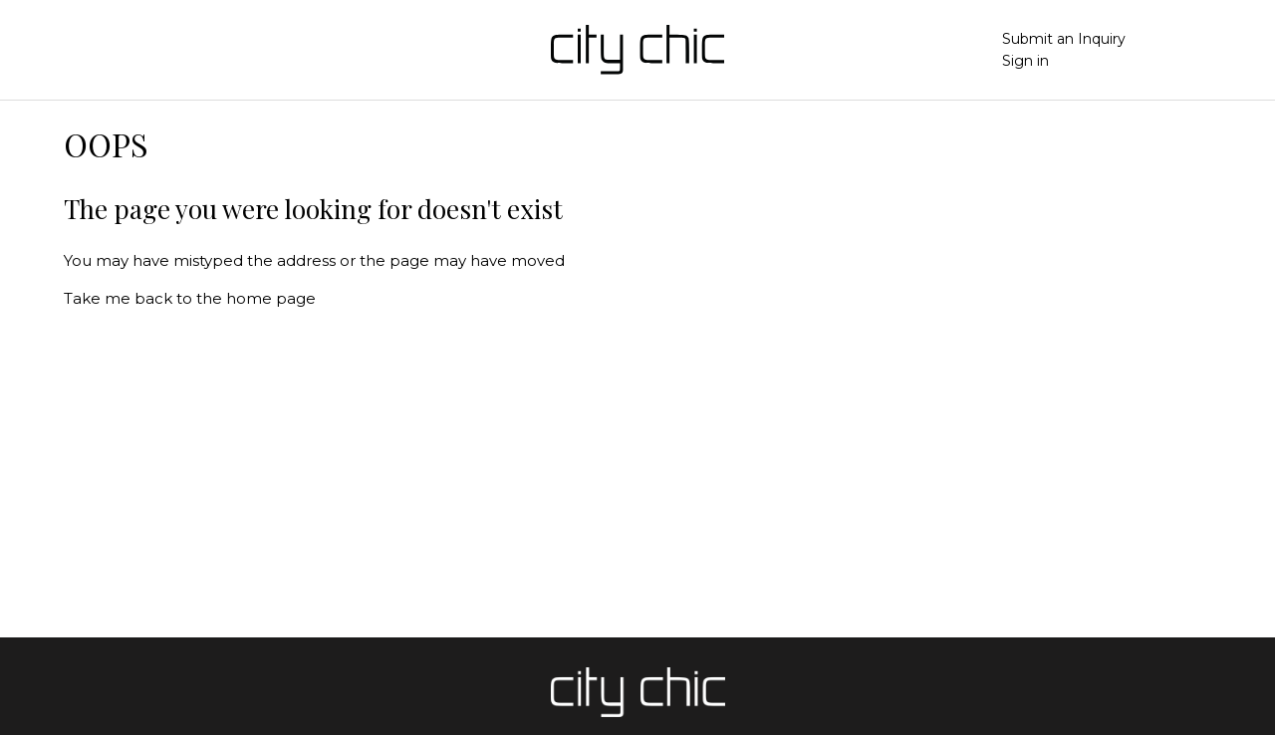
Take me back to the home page (190, 298)
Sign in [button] (1025, 61)
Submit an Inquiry (1064, 39)
